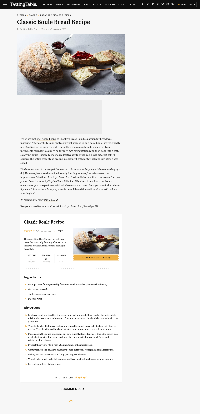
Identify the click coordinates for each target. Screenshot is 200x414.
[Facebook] (142, 5)
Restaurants (92, 4)
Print (59, 231)
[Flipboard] (152, 5)
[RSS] (172, 5)
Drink (132, 4)
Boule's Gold (51, 199)
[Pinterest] (157, 5)
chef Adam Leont (46, 138)
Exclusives (74, 4)
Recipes (47, 4)
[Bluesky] (162, 5)
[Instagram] (167, 5)
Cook (121, 4)
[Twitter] (147, 5)
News (59, 4)
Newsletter (186, 4)
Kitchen (110, 4)
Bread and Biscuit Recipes (55, 15)
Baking (33, 15)
